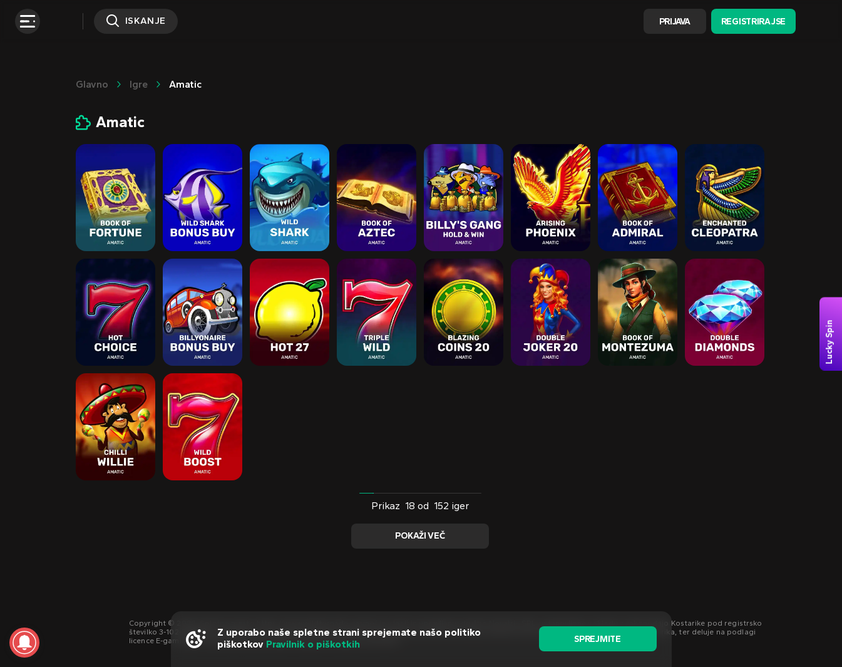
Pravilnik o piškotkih (313, 644)
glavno (92, 84)
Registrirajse (753, 21)
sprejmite (597, 639)
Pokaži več (419, 535)
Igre (139, 84)
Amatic (185, 84)
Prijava (675, 21)
